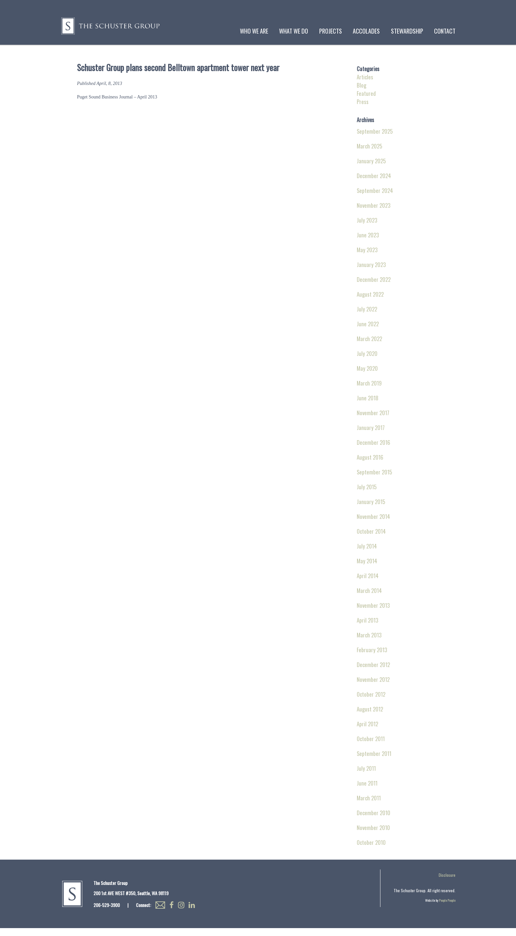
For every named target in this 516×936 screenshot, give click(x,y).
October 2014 (371, 539)
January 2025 (371, 169)
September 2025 (375, 139)
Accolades (366, 30)
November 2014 (373, 524)
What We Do (293, 30)
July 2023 (367, 228)
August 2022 (370, 302)
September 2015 (374, 480)
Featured (366, 101)
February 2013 (372, 658)
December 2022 (374, 287)
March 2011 (369, 806)
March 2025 (369, 154)
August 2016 (370, 465)
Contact (444, 30)
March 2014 (369, 598)
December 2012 (373, 672)
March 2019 (369, 391)
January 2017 (371, 435)
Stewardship (407, 30)
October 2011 (371, 746)
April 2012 (367, 732)
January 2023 (371, 272)
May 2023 (367, 258)
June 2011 (367, 791)
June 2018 (367, 406)
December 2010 (373, 820)
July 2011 (366, 776)
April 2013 (367, 628)
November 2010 (373, 835)
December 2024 (374, 183)
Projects (330, 30)
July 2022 (367, 317)
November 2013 (373, 613)
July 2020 (367, 361)
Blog (361, 93)
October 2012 (371, 702)
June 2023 (368, 243)
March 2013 (369, 643)
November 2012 (373, 687)
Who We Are (254, 30)
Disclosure (447, 883)
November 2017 (373, 420)
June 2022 (368, 332)
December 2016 (373, 450)
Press (363, 109)
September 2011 (374, 761)
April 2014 (367, 583)
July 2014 (367, 554)
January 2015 (371, 509)
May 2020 (367, 376)
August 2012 (370, 717)
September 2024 (375, 198)
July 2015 (366, 495)
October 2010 (371, 850)
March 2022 (369, 346)
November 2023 (373, 213)
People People (447, 908)
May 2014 (367, 569)
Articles (365, 85)
